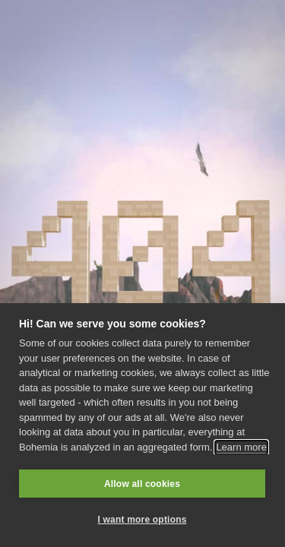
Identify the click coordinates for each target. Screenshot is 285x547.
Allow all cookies (142, 484)
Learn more (241, 447)
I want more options (141, 519)
